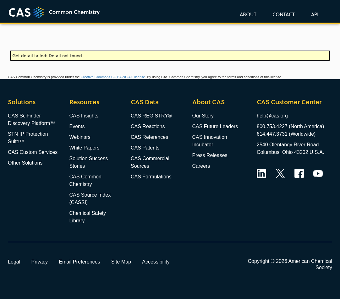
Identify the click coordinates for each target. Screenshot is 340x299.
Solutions (22, 102)
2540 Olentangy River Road (288, 144)
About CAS (208, 102)
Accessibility (156, 261)
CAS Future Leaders (215, 126)
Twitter (280, 173)
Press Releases (210, 155)
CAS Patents (145, 147)
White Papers (84, 147)
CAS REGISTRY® (151, 115)
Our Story (203, 115)
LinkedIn (261, 173)
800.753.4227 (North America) (290, 126)
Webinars (79, 137)
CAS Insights (83, 115)
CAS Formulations (151, 176)
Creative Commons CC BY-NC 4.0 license (113, 77)
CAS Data (145, 102)
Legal (14, 261)
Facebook (299, 173)
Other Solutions (25, 163)
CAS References (149, 137)
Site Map (121, 261)
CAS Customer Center (289, 102)
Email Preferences (79, 261)
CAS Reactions (148, 126)
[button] (314, 14)
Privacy (39, 261)
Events (77, 126)
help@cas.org (272, 115)
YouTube (318, 173)
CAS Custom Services (33, 152)
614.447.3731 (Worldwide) (286, 134)
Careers (201, 166)
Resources (84, 102)
